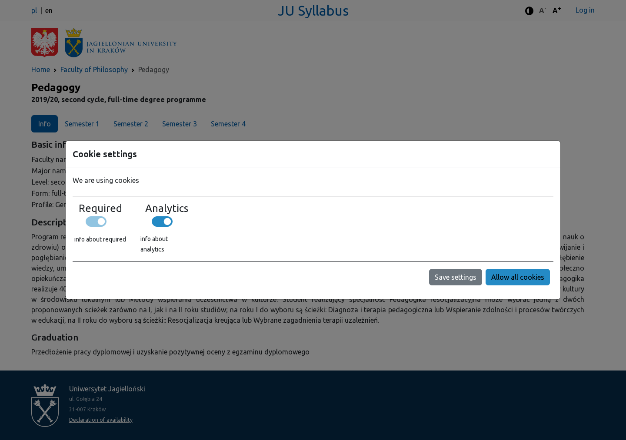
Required (100, 208)
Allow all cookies (517, 277)
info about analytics (154, 244)
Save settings (455, 277)
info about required (100, 239)
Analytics (166, 208)
